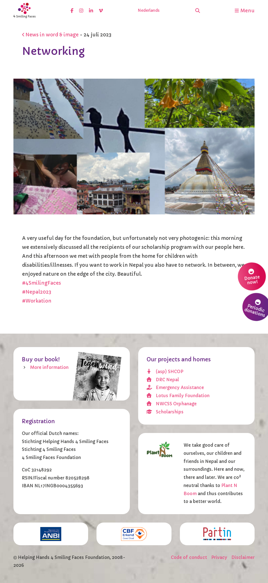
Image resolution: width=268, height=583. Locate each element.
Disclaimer (243, 557)
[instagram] (81, 10)
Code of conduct (189, 557)
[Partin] (217, 533)
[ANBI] (50, 534)
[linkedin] (91, 10)
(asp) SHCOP (165, 371)
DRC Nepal (163, 379)
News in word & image (50, 35)
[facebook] (72, 10)
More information (49, 367)
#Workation (36, 301)
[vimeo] (101, 10)
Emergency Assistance (175, 387)
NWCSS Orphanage (171, 403)
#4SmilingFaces (41, 283)
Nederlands (148, 10)
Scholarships (165, 412)
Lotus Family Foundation (178, 395)
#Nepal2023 (36, 292)
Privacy (219, 557)
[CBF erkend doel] (134, 534)
